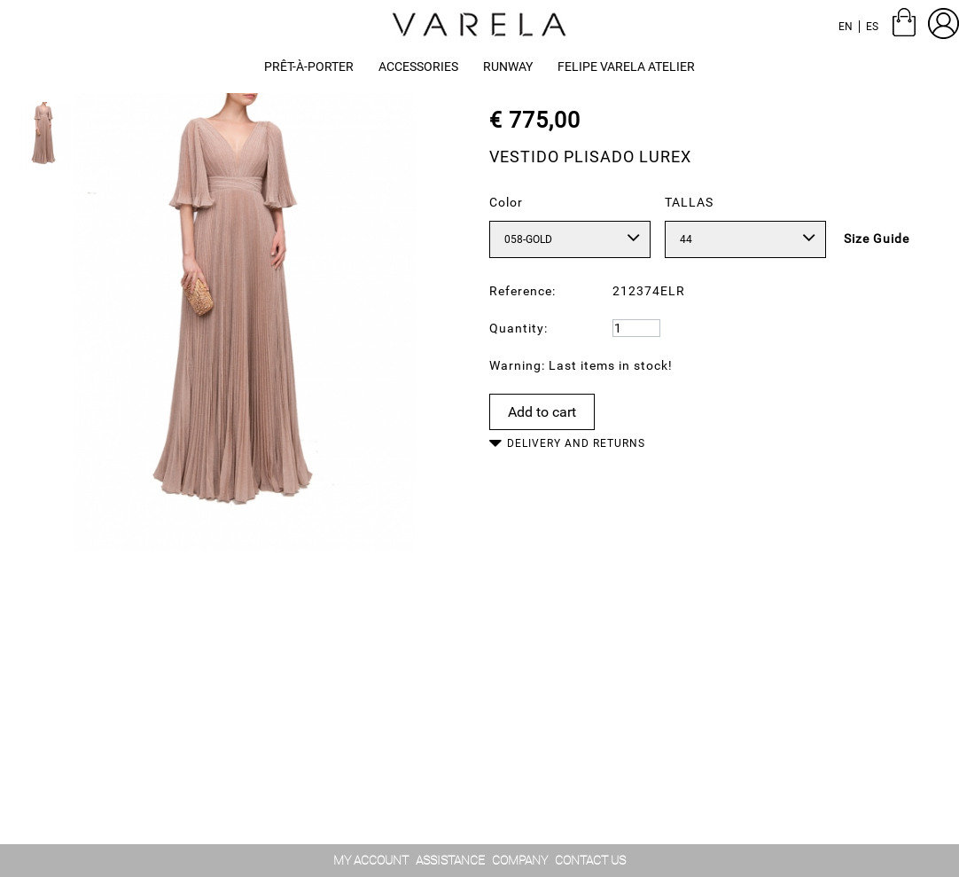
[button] (508, 67)
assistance (450, 860)
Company (520, 860)
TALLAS (689, 202)
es (872, 26)
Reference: (522, 291)
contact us (590, 860)
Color (506, 202)
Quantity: (518, 328)
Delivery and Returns (576, 443)
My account (371, 860)
